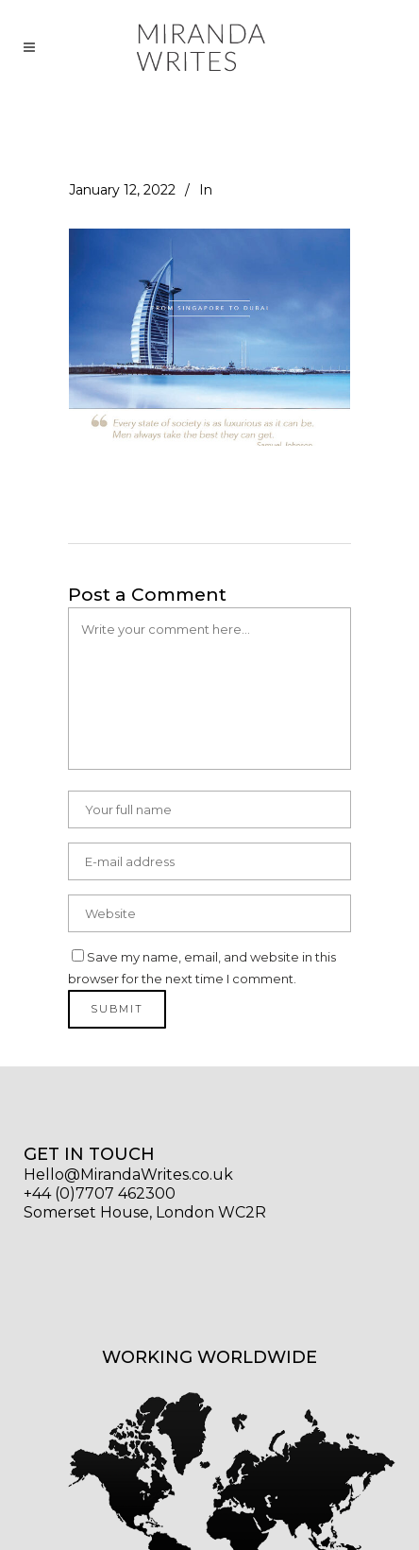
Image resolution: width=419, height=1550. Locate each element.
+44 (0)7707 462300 (100, 1193)
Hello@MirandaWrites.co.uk (128, 1175)
